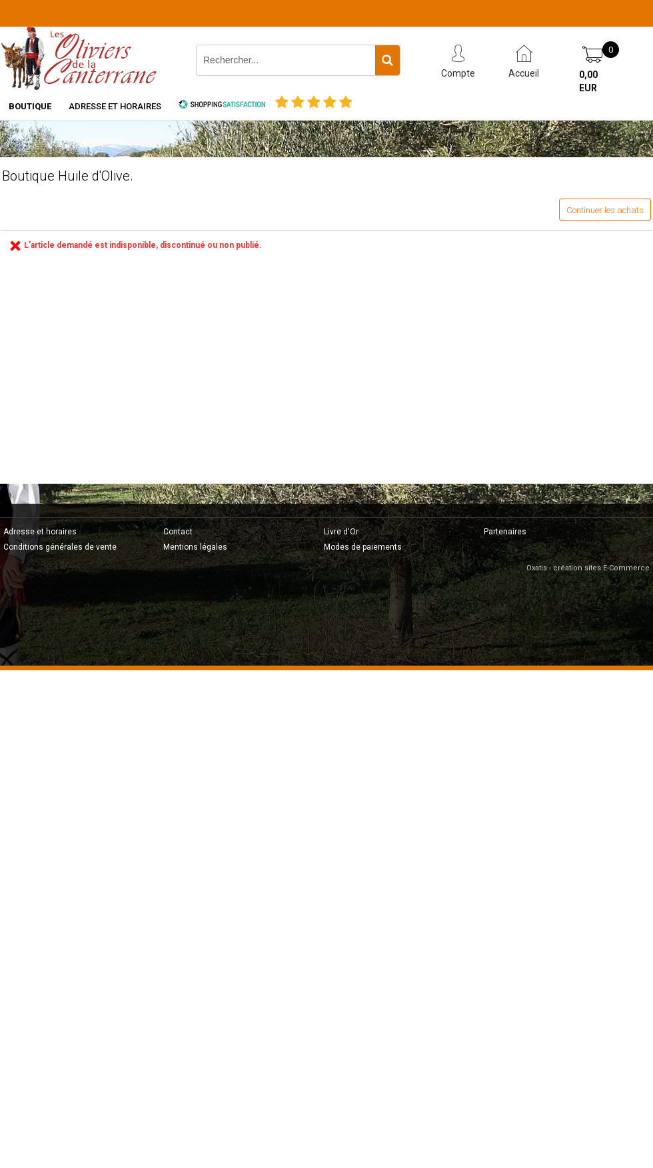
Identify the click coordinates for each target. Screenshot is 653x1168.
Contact (178, 531)
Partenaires (505, 531)
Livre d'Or (341, 531)
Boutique (30, 106)
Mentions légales (195, 547)
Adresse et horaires (115, 106)
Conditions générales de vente (60, 547)
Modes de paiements (363, 547)
